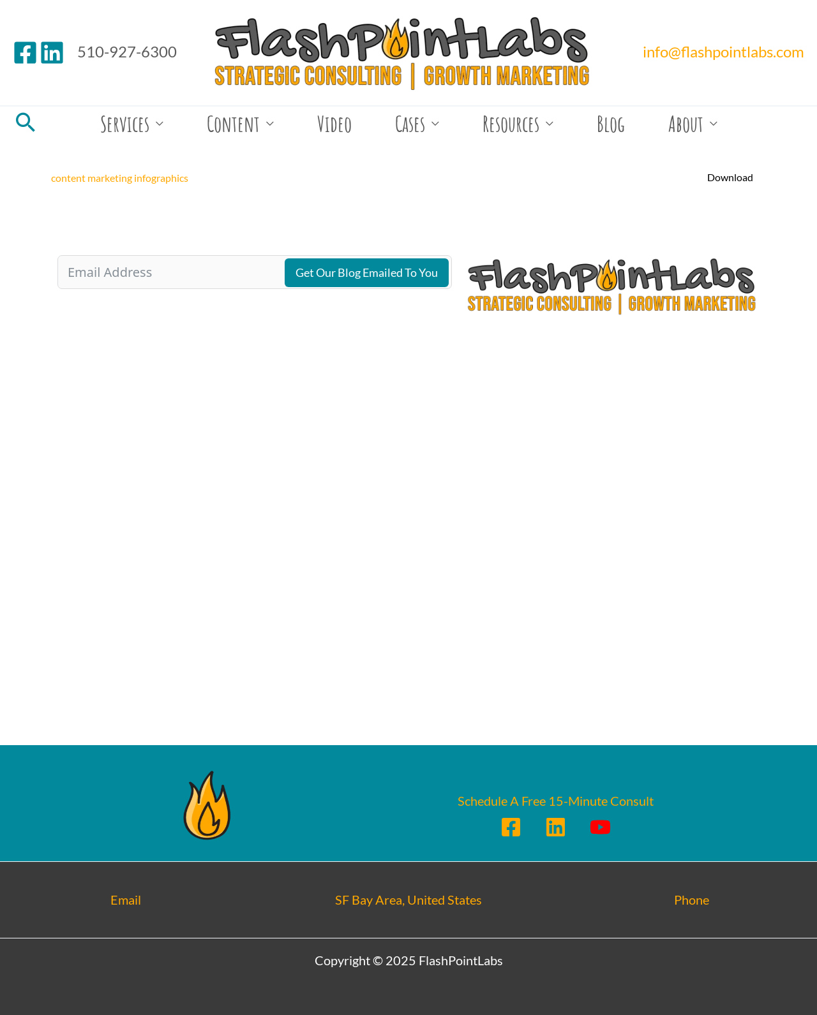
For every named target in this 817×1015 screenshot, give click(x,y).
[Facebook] (25, 52)
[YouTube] (600, 827)
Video (334, 123)
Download (730, 177)
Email (125, 899)
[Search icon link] (26, 123)
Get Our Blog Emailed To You (367, 272)
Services (124, 123)
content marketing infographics (119, 178)
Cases (410, 123)
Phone (691, 899)
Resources (511, 123)
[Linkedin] (52, 52)
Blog (611, 123)
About (685, 123)
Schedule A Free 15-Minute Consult (556, 800)
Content (233, 123)
